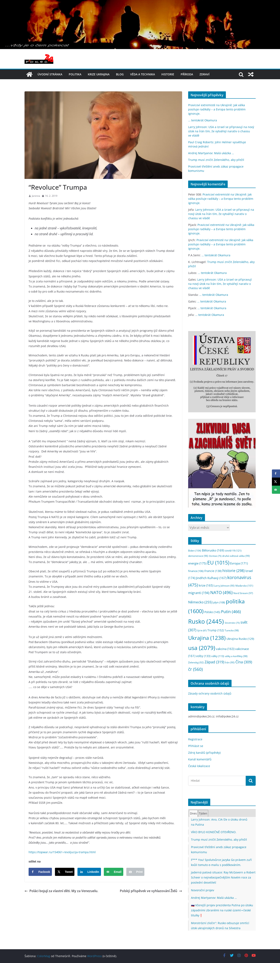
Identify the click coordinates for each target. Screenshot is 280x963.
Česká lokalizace (199, 766)
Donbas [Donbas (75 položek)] (215, 556)
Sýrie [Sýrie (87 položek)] (202, 630)
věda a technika (142, 74)
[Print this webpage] (135, 872)
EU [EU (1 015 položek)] (218, 562)
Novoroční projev (202, 890)
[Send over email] (113, 872)
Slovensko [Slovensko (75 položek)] (232, 622)
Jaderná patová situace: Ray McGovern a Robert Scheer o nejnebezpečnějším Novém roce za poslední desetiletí (223, 877)
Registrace (195, 739)
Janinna (36, 196)
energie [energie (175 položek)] (197, 563)
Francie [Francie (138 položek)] (213, 571)
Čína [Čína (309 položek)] (243, 661)
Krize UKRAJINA (98, 74)
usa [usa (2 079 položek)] (201, 648)
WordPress (94, 956)
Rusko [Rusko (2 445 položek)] (206, 621)
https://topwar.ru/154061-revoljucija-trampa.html (62, 852)
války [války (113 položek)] (217, 656)
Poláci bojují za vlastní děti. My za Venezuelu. (61, 891)
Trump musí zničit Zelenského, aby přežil (216, 160)
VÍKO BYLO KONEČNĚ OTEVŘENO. (213, 832)
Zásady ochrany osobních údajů (209, 693)
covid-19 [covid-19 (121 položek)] (233, 550)
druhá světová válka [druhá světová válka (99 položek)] (236, 556)
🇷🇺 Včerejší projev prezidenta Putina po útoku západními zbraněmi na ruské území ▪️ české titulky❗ (222, 910)
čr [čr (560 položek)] (195, 669)
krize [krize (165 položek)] (206, 585)
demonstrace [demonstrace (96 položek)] (198, 556)
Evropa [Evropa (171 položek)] (239, 563)
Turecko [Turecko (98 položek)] (232, 630)
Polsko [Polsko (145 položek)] (212, 612)
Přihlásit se (195, 746)
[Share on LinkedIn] (89, 872)
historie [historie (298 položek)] (233, 570)
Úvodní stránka (50, 74)
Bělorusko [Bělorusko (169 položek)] (213, 550)
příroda (187, 74)
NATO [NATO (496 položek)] (221, 592)
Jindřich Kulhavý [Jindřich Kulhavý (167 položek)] (211, 578)
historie (167, 74)
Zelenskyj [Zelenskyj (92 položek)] (196, 662)
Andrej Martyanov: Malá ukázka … (211, 153)
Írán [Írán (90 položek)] (230, 662)
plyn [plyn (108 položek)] (219, 602)
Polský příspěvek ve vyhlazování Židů (151, 891)
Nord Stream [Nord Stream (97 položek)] (243, 593)
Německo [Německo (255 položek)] (200, 602)
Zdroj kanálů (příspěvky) (204, 753)
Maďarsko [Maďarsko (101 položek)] (244, 585)
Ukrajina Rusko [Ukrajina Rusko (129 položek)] (240, 639)
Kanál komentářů (199, 759)
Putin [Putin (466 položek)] (231, 611)
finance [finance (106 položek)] (196, 571)
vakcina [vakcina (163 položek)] (225, 649)
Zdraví (204, 74)
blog (120, 74)
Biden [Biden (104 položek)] (194, 550)
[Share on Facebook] (40, 872)
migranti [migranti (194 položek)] (198, 593)
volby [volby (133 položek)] (203, 656)
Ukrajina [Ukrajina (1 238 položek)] (207, 637)
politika (75, 74)
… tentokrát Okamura (202, 120)
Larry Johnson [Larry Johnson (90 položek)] (224, 585)
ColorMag (43, 956)
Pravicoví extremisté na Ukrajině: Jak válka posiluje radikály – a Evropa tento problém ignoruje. (217, 109)
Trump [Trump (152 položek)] (215, 630)
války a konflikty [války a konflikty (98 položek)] (236, 656)
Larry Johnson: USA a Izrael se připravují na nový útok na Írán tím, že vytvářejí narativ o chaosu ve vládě (221, 131)
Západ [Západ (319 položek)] (214, 661)
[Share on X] (65, 872)
